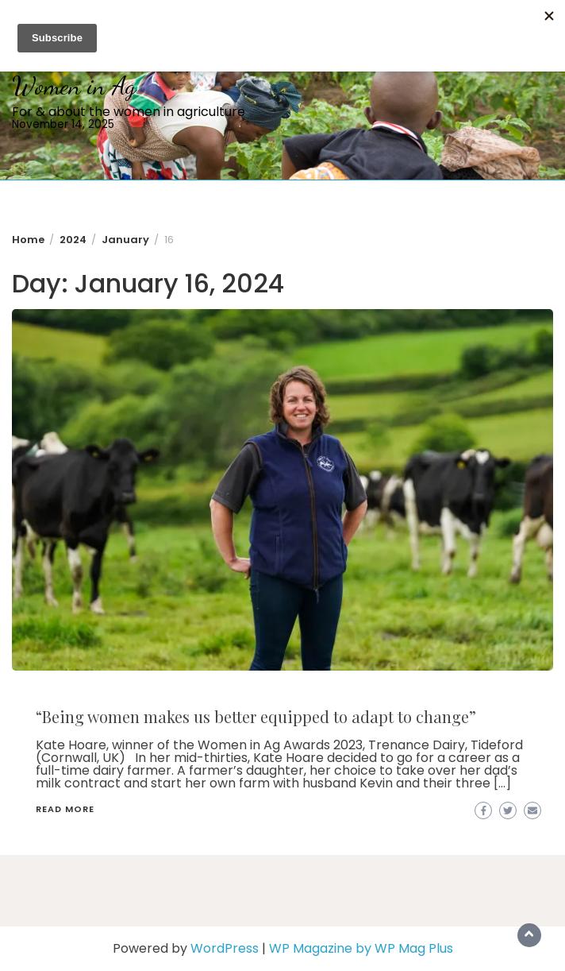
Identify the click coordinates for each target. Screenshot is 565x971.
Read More (65, 809)
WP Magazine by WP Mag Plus (361, 948)
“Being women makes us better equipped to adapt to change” (256, 716)
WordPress (224, 948)
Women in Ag (74, 86)
